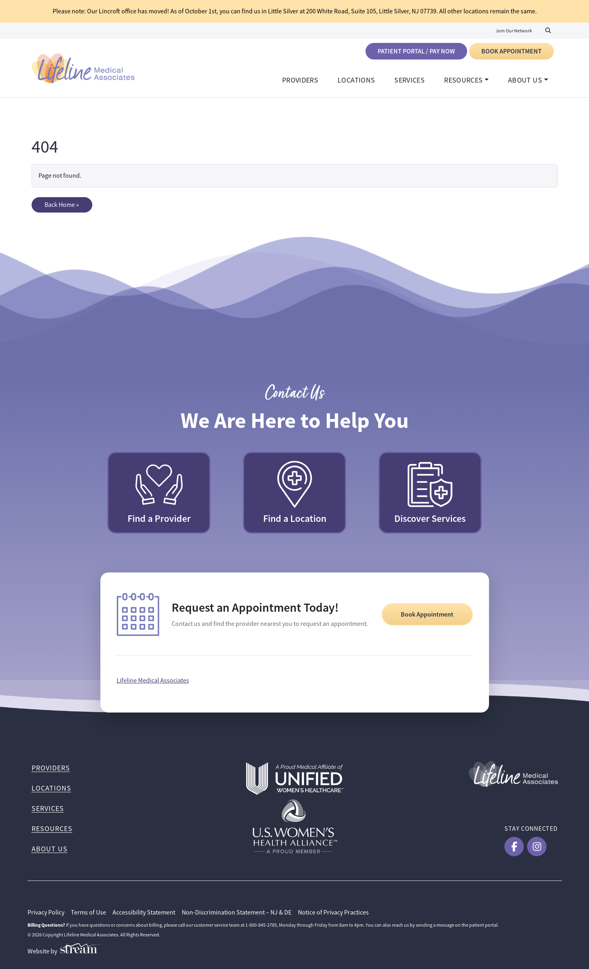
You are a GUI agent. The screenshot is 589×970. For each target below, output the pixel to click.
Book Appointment (511, 51)
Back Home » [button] (62, 206)
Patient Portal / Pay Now (416, 51)
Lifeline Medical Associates (153, 681)
